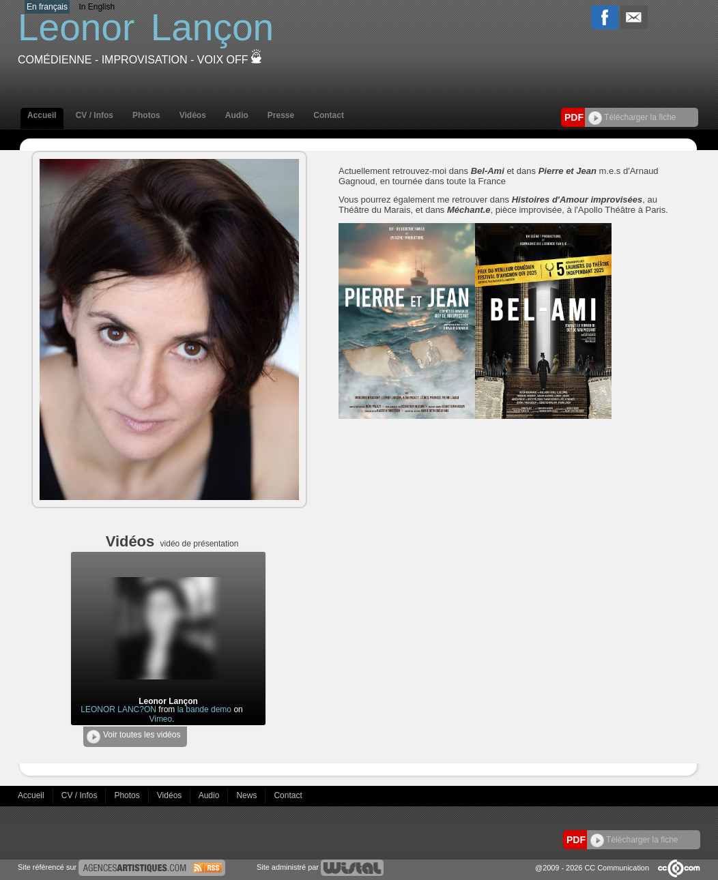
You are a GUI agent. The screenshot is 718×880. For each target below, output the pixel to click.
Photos (146, 115)
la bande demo (204, 709)
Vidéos (193, 115)
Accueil (42, 115)
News (247, 795)
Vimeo (160, 719)
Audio (236, 115)
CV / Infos (94, 115)
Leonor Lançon (168, 701)
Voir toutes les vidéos (133, 737)
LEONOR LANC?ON (118, 709)
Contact (328, 115)
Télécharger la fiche (632, 117)
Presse (281, 115)
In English (96, 7)
